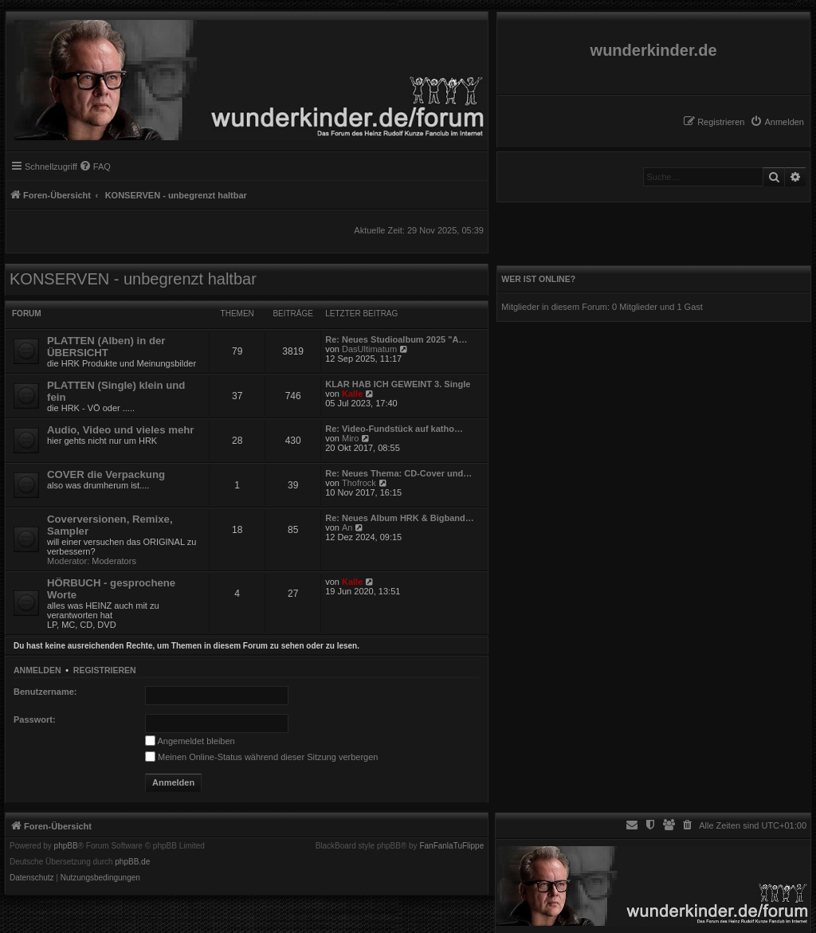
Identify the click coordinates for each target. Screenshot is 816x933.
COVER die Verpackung (106, 474)
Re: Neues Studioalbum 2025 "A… (396, 339)
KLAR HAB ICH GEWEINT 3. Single (397, 384)
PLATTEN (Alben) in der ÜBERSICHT (106, 347)
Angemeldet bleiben (190, 741)
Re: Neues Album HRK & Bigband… (399, 518)
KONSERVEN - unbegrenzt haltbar (133, 279)
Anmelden (37, 670)
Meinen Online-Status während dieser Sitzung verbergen (261, 757)
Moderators (114, 561)
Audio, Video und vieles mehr (120, 430)
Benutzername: (45, 691)
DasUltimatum (369, 349)
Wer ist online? (538, 279)
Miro (350, 438)
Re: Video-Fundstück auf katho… (394, 428)
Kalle (352, 393)
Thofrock (359, 483)
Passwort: (35, 719)
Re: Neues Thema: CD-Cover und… (398, 473)
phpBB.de (132, 862)
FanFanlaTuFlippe (451, 846)
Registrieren (104, 670)
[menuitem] (777, 121)
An (347, 527)
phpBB (66, 846)
